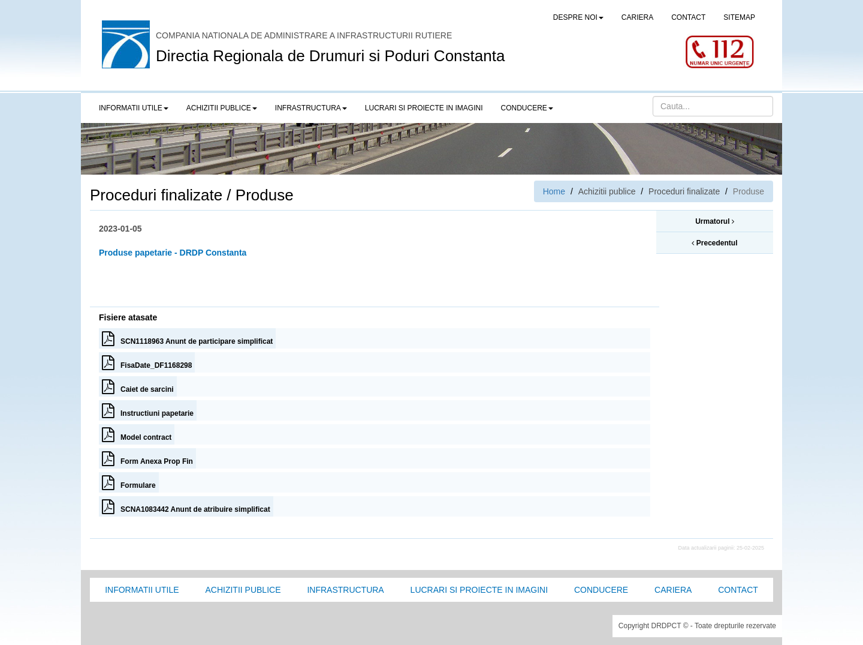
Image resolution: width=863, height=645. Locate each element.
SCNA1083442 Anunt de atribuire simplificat (186, 506)
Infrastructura (345, 590)
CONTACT (688, 17)
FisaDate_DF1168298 (147, 362)
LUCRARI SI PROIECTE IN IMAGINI (424, 108)
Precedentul (714, 243)
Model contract (136, 434)
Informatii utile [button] (133, 108)
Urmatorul (714, 221)
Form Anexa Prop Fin (147, 458)
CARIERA (637, 17)
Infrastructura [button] (311, 108)
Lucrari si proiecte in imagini (479, 590)
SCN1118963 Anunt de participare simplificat (187, 338)
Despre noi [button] (578, 17)
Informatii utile (142, 590)
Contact (738, 590)
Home (554, 191)
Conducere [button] (527, 108)
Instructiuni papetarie (148, 410)
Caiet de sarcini (138, 386)
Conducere (601, 590)
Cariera (673, 590)
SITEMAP (739, 17)
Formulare (129, 482)
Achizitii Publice (242, 590)
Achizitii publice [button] (221, 108)
